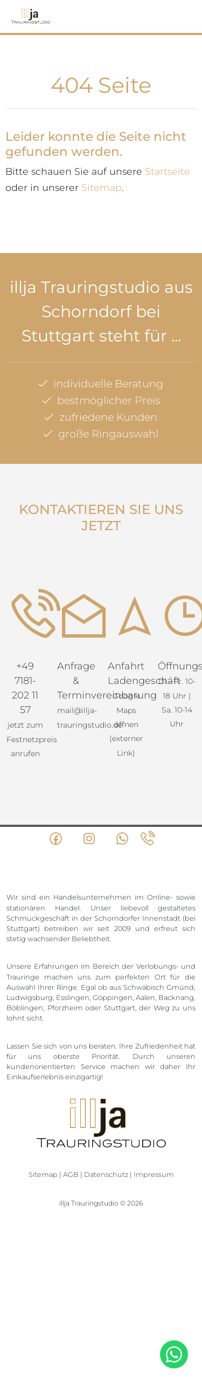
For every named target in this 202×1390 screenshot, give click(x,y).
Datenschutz (106, 1174)
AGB (71, 1174)
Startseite (167, 171)
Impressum (154, 1174)
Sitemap (101, 187)
